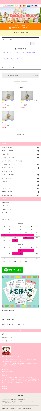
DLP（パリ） (5, 212)
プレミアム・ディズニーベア (10, 52)
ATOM (13, 402)
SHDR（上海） (6, 205)
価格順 (12, 75)
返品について (24, 399)
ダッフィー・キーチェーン (10, 60)
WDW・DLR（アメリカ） (8, 216)
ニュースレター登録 (29, 401)
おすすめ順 (6, 75)
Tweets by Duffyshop (8, 310)
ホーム (3, 58)
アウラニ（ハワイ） (7, 209)
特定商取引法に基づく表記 (7, 401)
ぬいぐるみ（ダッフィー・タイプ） (15, 58)
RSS (10, 402)
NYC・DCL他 (5, 219)
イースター (22, 52)
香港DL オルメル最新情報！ (20, 32)
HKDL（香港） (5, 202)
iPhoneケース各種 (30, 52)
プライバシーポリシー (19, 401)
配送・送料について (15, 399)
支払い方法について (6, 399)
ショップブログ (5, 402)
